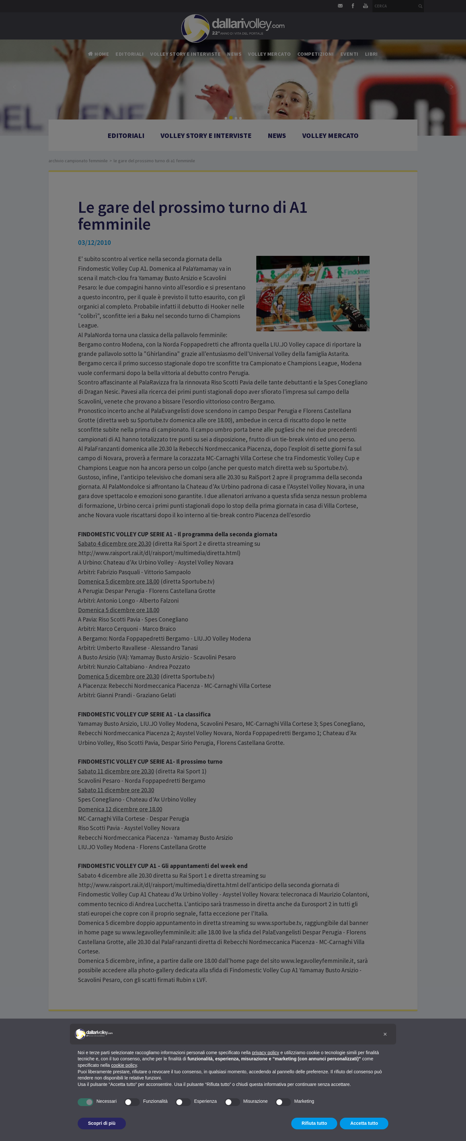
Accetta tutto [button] (364, 1123)
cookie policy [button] (124, 1065)
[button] (385, 1034)
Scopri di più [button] (102, 1123)
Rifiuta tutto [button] (314, 1123)
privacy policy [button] (265, 1052)
